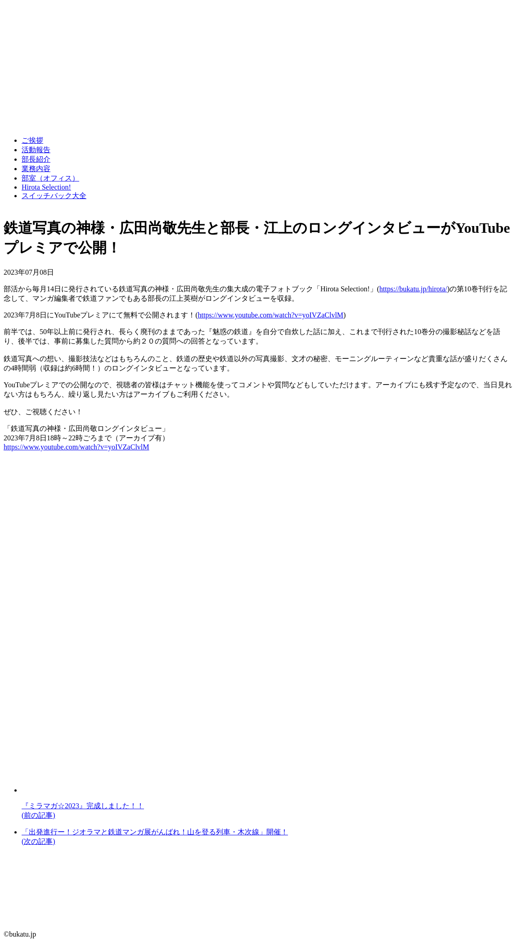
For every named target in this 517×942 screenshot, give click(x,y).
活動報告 (36, 150)
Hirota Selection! (46, 187)
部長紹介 (36, 159)
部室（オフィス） (50, 178)
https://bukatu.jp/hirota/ (413, 289)
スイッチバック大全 (54, 195)
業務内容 (36, 168)
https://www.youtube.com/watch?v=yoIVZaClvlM (271, 315)
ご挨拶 (32, 140)
